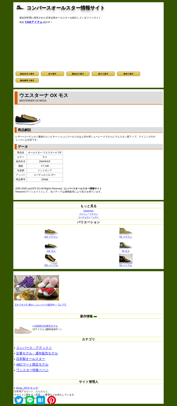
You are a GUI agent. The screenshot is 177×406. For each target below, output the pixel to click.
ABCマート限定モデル (32, 364)
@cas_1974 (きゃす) (27, 388)
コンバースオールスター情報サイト (66, 7)
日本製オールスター (30, 358)
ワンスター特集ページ (32, 370)
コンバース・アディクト (34, 347)
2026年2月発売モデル (45, 326)
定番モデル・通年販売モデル (37, 353)
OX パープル (51, 264)
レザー (96, 217)
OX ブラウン (51, 235)
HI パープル (126, 264)
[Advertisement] (88, 48)
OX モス (51, 250)
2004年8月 (88, 211)
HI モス (126, 250)
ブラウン (93, 214)
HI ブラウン (126, 235)
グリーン (83, 214)
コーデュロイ (84, 217)
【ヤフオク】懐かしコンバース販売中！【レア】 (40, 304)
